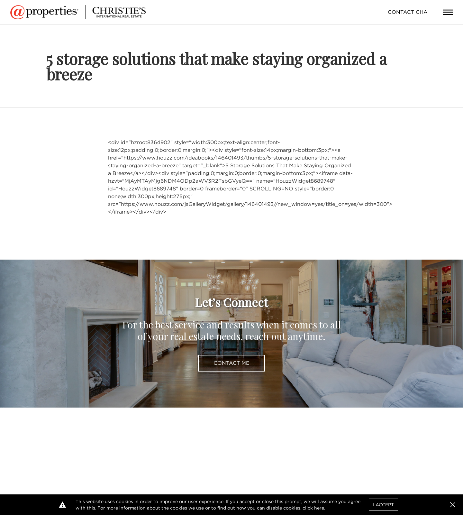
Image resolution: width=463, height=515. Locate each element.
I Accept (383, 504)
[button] (452, 504)
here (319, 507)
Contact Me (231, 363)
